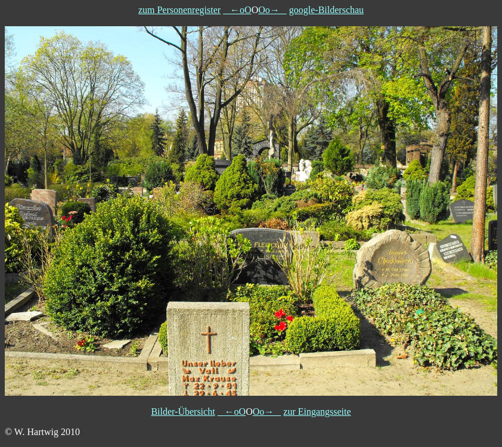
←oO (237, 10)
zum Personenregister (179, 10)
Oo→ (272, 10)
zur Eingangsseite (317, 411)
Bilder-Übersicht (183, 411)
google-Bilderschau (326, 10)
